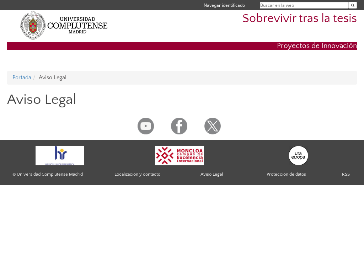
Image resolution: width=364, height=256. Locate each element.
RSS (346, 174)
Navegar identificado (224, 5)
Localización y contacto (137, 174)
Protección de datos (286, 174)
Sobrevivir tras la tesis (299, 18)
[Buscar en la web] (353, 5)
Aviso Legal (211, 174)
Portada (21, 77)
